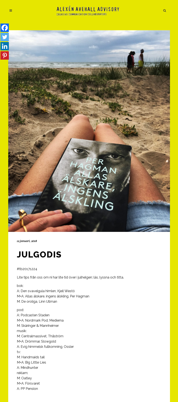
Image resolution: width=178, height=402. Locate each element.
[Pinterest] (4, 55)
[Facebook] (4, 28)
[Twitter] (4, 37)
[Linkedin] (4, 46)
